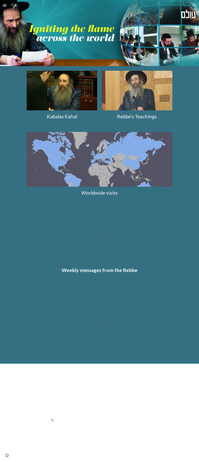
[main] (62, 116)
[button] (4, 5)
